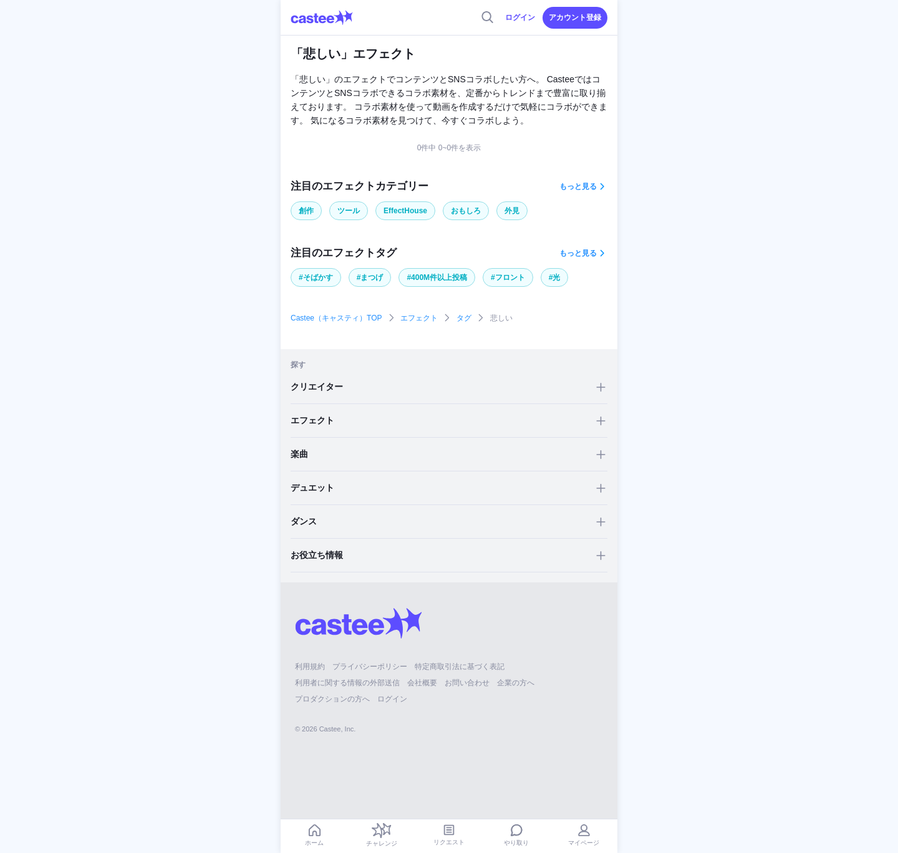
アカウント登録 (575, 17)
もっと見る (578, 186)
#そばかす (316, 277)
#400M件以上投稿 (437, 277)
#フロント (508, 277)
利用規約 (310, 666)
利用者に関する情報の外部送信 (347, 682)
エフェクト (419, 318)
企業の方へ (515, 682)
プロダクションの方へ (332, 699)
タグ (463, 318)
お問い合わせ (467, 682)
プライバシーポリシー (369, 666)
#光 (555, 277)
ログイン (520, 17)
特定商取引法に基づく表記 (460, 666)
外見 (512, 210)
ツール (348, 210)
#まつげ (370, 277)
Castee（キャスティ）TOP (336, 318)
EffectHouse (405, 210)
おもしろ (466, 210)
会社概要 (422, 682)
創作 (306, 210)
